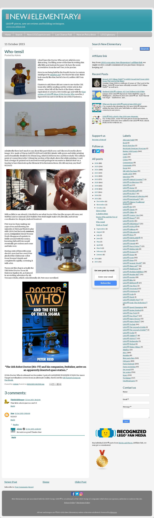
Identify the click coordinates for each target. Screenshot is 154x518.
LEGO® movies (129, 277)
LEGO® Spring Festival (132, 310)
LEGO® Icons (128, 258)
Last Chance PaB (63, 34)
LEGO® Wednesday (130, 341)
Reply (13, 406)
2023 (97, 173)
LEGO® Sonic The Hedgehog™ (135, 303)
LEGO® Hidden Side (131, 249)
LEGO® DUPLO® (130, 226)
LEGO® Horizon (129, 252)
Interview (126, 177)
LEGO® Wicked (129, 344)
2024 (97, 170)
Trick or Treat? (102, 225)
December (101, 201)
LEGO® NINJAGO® (130, 283)
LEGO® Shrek (128, 297)
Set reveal (127, 369)
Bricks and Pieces (126, 443)
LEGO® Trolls (128, 333)
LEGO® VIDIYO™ (130, 338)
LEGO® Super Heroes (131, 319)
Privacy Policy (69, 503)
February (100, 251)
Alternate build (128, 140)
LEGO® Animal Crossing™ (133, 179)
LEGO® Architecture (131, 182)
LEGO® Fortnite (129, 241)
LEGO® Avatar (128, 188)
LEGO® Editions (129, 229)
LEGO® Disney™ (129, 218)
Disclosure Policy (83, 503)
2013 (96, 262)
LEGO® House (128, 255)
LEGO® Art (127, 185)
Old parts (126, 361)
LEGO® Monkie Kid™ (131, 274)
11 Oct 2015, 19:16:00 (22, 413)
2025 (97, 166)
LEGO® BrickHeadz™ (131, 199)
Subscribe (106, 283)
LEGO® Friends (129, 243)
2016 (96, 195)
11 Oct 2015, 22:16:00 (33, 429)
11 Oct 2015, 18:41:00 (33, 400)
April (99, 245)
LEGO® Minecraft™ (131, 266)
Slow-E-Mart (101, 211)
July (98, 235)
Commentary (128, 163)
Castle (125, 154)
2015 (96, 199)
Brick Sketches (129, 146)
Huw (12, 413)
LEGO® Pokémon (130, 291)
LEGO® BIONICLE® (131, 191)
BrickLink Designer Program (134, 148)
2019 (96, 186)
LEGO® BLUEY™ (130, 194)
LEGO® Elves (128, 235)
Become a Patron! (99, 140)
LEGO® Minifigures (130, 269)
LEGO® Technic (129, 324)
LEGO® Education (130, 232)
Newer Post (10, 482)
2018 (97, 189)
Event (125, 168)
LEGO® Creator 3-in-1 (131, 215)
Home (8, 34)
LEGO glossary (107, 34)
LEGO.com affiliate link (15, 27)
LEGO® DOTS (128, 221)
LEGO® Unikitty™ (130, 336)
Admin (19, 429)
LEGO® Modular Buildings (133, 272)
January (100, 255)
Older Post (80, 482)
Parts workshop (129, 367)
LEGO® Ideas (128, 260)
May (98, 242)
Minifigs (126, 350)
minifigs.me (55, 75)
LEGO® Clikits (128, 212)
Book (125, 143)
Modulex (126, 355)
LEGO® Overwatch (130, 289)
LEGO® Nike (128, 280)
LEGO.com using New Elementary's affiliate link (121, 62)
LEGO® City (127, 207)
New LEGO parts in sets (38, 34)
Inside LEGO (127, 174)
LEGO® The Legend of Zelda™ (135, 330)
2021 (96, 179)
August (99, 232)
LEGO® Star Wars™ (131, 316)
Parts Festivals (128, 364)
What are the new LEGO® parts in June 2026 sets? (121, 104)
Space (125, 375)
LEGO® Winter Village (131, 347)
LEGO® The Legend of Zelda (134, 327)
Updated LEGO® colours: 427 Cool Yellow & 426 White (123, 91)
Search (19, 34)
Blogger (113, 512)
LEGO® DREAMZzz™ (131, 224)
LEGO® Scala (128, 294)
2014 (96, 259)
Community (127, 165)
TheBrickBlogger (17, 400)
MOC (125, 353)
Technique (127, 378)
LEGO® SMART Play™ (132, 300)
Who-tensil (100, 222)
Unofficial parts (129, 381)
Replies (16, 425)
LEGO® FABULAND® (131, 238)
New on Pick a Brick (86, 34)
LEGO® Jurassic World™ (132, 263)
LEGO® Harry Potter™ (132, 246)
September (101, 229)
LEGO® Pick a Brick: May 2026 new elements (120, 116)
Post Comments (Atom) (24, 487)
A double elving (102, 214)
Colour (125, 160)
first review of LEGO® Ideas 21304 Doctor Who (62, 93)
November (101, 205)
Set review (127, 372)
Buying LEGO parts (130, 151)
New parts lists (129, 358)
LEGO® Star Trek (130, 313)
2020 (97, 182)
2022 (97, 176)
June (98, 238)
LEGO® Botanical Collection (134, 196)
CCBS (125, 157)
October (100, 208)
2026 (97, 163)
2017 (96, 192)
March (99, 248)
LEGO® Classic (129, 210)
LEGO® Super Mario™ (131, 321)
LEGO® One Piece (130, 286)
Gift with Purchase (130, 171)
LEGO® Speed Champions (133, 307)
